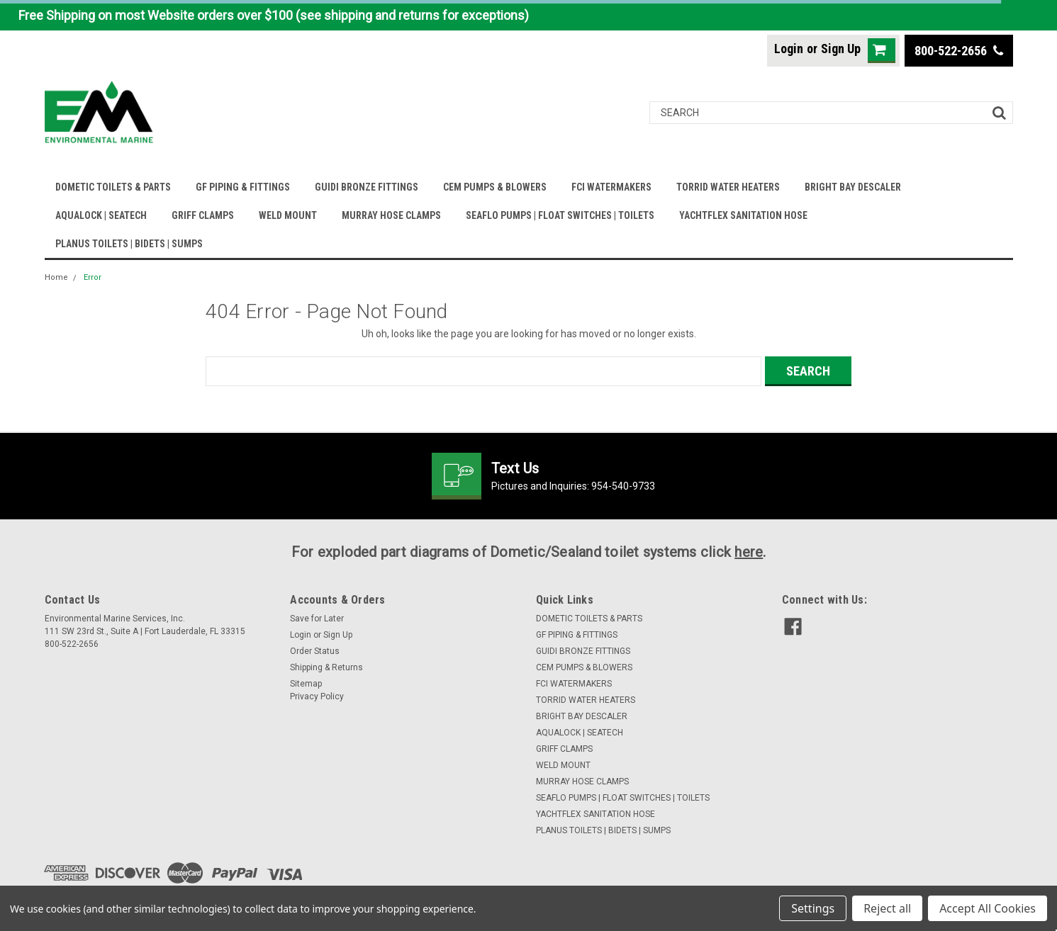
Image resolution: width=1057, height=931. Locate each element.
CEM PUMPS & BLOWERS (495, 187)
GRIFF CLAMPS (203, 215)
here (748, 551)
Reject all (887, 908)
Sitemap (306, 684)
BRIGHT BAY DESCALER (853, 187)
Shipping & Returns (326, 667)
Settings (812, 908)
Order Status (315, 651)
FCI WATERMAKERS (611, 187)
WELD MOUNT (288, 215)
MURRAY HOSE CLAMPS (391, 215)
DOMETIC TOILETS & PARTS (113, 187)
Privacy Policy (317, 696)
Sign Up (841, 48)
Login (788, 48)
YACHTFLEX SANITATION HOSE (743, 215)
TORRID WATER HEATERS (728, 187)
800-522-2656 (959, 50)
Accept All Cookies (987, 908)
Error (92, 277)
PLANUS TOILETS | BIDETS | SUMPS (129, 243)
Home (56, 277)
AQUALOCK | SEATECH (101, 215)
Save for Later (317, 619)
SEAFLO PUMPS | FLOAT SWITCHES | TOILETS (560, 215)
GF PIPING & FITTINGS (243, 187)
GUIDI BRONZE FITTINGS (366, 187)
